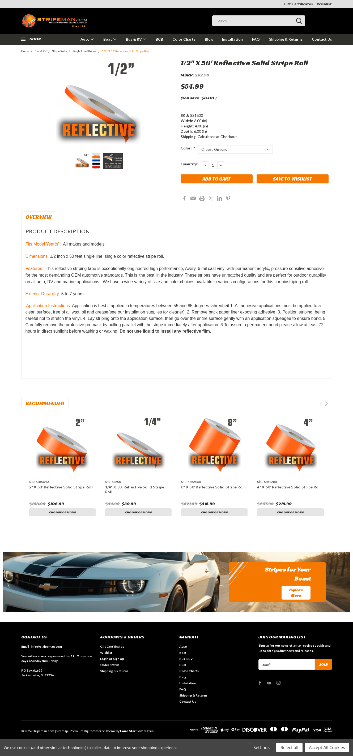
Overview (38, 216)
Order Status (109, 666)
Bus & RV (136, 39)
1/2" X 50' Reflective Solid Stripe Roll (125, 51)
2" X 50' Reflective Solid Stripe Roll (61, 487)
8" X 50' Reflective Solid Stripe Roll (213, 487)
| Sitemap (61, 732)
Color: (188, 148)
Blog (209, 39)
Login (104, 660)
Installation (232, 39)
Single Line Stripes (84, 51)
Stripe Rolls (59, 51)
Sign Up (118, 660)
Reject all (289, 747)
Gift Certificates (298, 4)
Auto (87, 39)
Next (326, 403)
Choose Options (62, 512)
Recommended (45, 403)
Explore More (296, 593)
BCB (159, 39)
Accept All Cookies (327, 747)
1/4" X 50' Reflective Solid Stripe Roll (134, 489)
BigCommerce (94, 732)
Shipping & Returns (286, 39)
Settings (261, 747)
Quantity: (189, 164)
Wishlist (324, 4)
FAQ (256, 39)
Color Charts (183, 39)
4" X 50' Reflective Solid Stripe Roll (289, 487)
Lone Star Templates (137, 732)
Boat (110, 39)
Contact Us (322, 39)
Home (25, 51)
